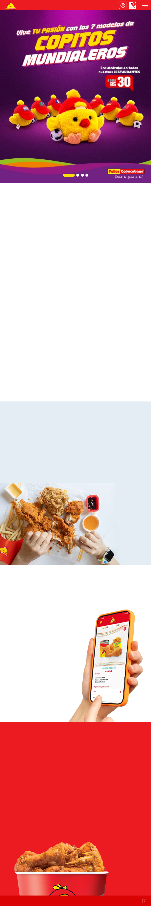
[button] (69, 175)
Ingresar (122, 5)
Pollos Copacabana (10, 5)
